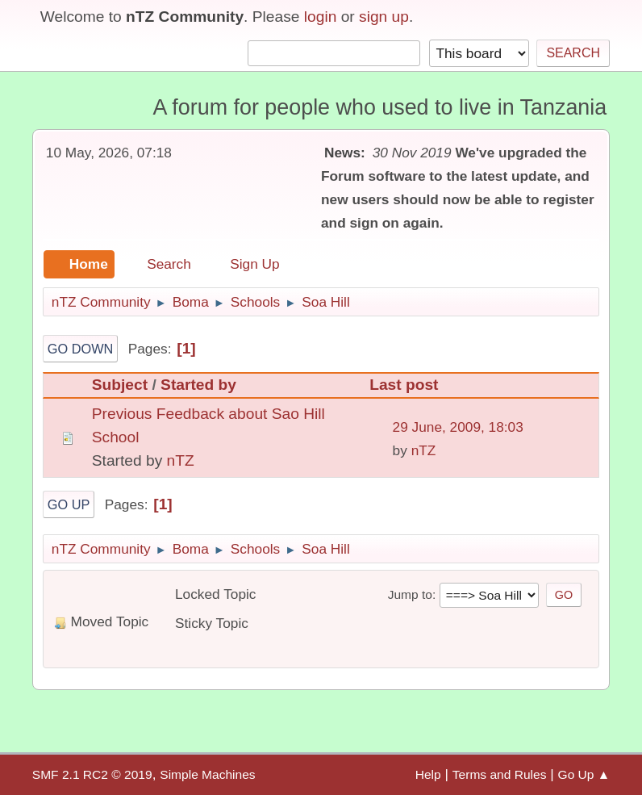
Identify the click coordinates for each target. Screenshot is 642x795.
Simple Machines (207, 774)
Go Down (81, 348)
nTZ (180, 460)
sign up (384, 16)
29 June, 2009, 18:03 (458, 427)
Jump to (410, 594)
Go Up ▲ (584, 774)
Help (428, 774)
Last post (410, 384)
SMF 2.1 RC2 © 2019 (92, 774)
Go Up (69, 504)
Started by (198, 384)
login (320, 16)
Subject (120, 384)
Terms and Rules (499, 774)
